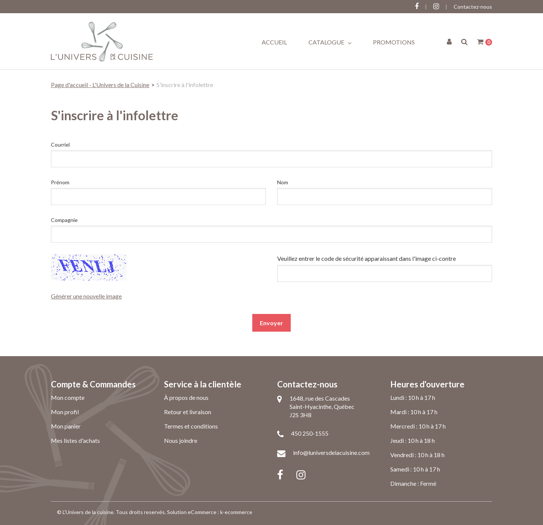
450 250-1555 (309, 433)
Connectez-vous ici (73, 6)
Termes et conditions (191, 426)
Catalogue (329, 42)
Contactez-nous (473, 6)
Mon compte (67, 397)
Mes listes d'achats (75, 440)
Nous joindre (180, 440)
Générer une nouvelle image (86, 296)
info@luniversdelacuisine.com (331, 452)
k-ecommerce (236, 512)
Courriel (60, 144)
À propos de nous (186, 397)
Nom (282, 182)
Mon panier (66, 426)
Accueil (274, 42)
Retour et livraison (187, 411)
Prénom (60, 182)
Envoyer (271, 322)
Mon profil (65, 411)
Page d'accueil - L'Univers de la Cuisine (100, 84)
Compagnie (64, 220)
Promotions (394, 42)
